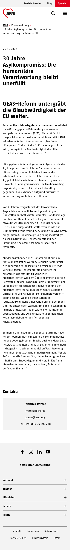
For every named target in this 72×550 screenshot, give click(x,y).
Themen (7, 488)
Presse (6, 514)
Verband (8, 480)
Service (7, 506)
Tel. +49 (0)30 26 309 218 (35, 423)
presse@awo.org (35, 417)
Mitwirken (9, 497)
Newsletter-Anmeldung (35, 464)
